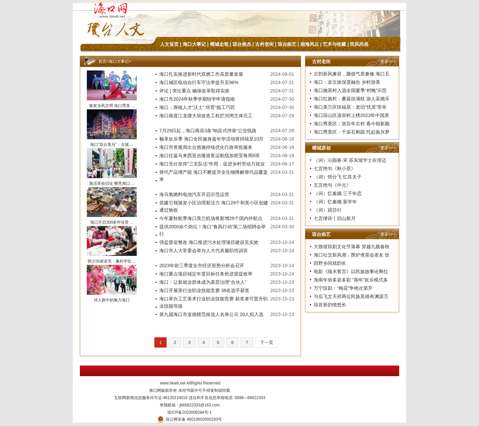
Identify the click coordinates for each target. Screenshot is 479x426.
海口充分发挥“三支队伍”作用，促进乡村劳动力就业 (212, 163)
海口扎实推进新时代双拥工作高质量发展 (201, 74)
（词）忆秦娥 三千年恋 (338, 193)
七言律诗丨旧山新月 (335, 218)
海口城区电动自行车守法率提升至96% (199, 82)
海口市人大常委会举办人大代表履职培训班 (203, 250)
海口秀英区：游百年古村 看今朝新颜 (352, 123)
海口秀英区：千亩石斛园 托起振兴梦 (352, 132)
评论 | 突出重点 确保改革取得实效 (194, 90)
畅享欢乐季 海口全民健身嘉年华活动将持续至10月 (211, 139)
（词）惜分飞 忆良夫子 (338, 176)
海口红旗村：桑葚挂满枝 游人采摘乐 (352, 98)
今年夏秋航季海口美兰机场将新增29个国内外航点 (210, 218)
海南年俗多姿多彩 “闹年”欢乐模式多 (351, 279)
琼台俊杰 (242, 44)
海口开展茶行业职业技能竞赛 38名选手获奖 (204, 290)
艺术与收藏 (334, 44)
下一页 (266, 342)
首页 (102, 61)
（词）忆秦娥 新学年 (335, 201)
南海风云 (309, 44)
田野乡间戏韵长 (330, 263)
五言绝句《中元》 (332, 185)
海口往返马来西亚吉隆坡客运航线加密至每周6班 (209, 155)
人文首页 (169, 44)
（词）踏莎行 (328, 210)
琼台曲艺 (287, 44)
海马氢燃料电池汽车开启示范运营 (194, 194)
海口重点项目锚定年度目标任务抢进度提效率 (205, 273)
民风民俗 (359, 44)
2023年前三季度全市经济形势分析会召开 (201, 265)
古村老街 (264, 44)
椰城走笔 (219, 44)
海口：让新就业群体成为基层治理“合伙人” (202, 282)
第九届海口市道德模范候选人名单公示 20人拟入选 (211, 314)
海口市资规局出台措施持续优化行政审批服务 (205, 147)
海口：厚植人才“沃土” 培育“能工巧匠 (197, 107)
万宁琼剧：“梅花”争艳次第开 (343, 288)
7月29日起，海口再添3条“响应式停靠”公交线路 (207, 130)
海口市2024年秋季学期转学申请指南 (197, 99)
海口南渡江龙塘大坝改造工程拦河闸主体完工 (205, 115)
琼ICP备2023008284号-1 (189, 412)
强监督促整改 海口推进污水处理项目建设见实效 (208, 242)
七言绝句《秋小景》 (335, 168)
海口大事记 (194, 44)
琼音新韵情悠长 (330, 304)
